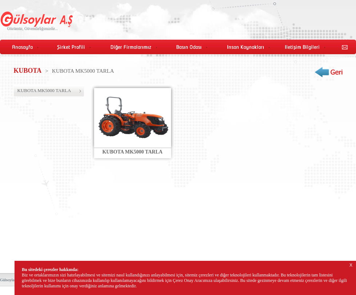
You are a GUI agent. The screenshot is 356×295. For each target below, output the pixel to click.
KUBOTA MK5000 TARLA (44, 90)
